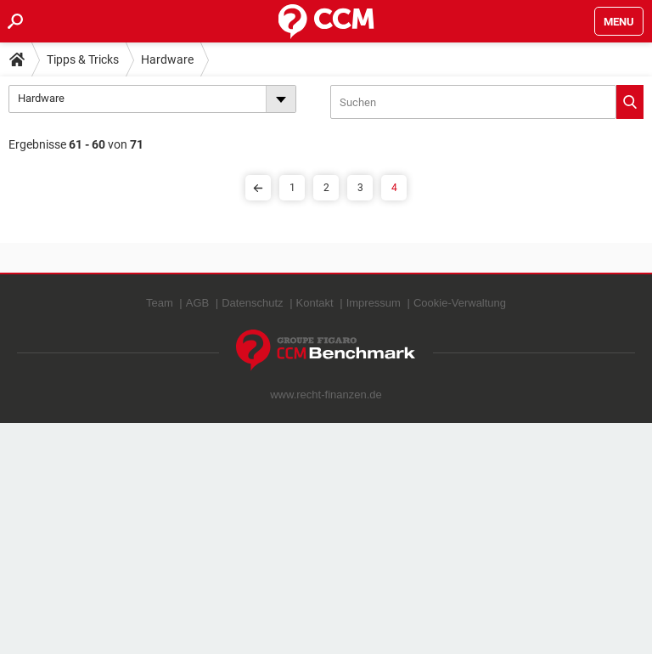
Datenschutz (252, 302)
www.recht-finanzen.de (326, 394)
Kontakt (315, 302)
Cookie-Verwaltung (459, 302)
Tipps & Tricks (83, 59)
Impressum (373, 302)
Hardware (167, 59)
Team (159, 302)
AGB (197, 302)
